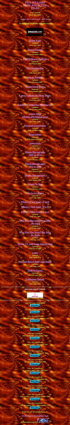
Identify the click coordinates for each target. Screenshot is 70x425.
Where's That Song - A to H (35, 202)
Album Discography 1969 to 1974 (35, 153)
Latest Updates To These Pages (35, 95)
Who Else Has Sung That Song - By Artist (35, 234)
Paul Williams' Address (35, 59)
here (47, 19)
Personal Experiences (35, 125)
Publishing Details (35, 279)
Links (35, 253)
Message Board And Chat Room (35, 261)
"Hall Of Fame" (35, 270)
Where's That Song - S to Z (35, 212)
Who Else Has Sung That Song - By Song (35, 222)
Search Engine (35, 49)
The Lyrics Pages (35, 193)
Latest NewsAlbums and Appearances (35, 115)
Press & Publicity (35, 77)
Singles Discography (35, 175)
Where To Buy (35, 184)
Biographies (35, 134)
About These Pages (35, 86)
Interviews (35, 143)
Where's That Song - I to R (35, 207)
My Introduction (35, 68)
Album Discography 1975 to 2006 (35, 165)
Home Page (35, 40)
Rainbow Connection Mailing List (35, 104)
